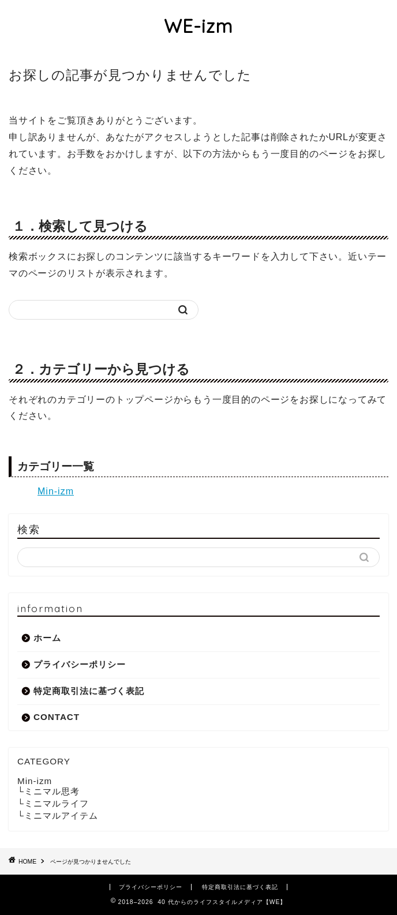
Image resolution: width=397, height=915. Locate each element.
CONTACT (56, 717)
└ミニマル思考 (48, 791)
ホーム (47, 638)
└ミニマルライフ (53, 803)
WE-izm (198, 26)
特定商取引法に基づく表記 (88, 691)
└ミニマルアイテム (57, 815)
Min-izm (56, 491)
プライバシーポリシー (79, 664)
